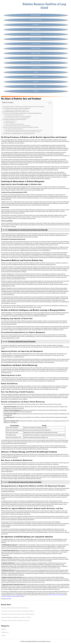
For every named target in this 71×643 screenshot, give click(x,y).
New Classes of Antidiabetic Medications (14, 128)
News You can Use (36, 62)
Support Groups (35, 53)
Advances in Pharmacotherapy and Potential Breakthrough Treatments (21, 127)
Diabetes (9, 598)
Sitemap (36, 91)
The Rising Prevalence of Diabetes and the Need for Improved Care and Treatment (23, 106)
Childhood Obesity (36, 48)
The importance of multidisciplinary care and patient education (19, 133)
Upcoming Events (35, 67)
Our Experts (35, 24)
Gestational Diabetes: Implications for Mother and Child (16, 617)
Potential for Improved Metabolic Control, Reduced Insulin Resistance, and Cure (22, 131)
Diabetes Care (5, 632)
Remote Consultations (10, 122)
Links (35, 72)
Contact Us (36, 81)
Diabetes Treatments (35, 19)
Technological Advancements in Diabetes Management (16, 108)
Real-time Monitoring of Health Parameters (14, 124)
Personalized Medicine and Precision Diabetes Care (16, 111)
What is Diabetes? (35, 15)
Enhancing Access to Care (11, 121)
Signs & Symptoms (36, 34)
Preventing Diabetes (35, 38)
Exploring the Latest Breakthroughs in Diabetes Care (16, 110)
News (35, 86)
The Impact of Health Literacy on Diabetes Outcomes (15, 620)
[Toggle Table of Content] (49, 103)
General (3, 635)
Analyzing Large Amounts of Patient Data (14, 114)
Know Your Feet (36, 43)
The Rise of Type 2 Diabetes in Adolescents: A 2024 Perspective (17, 614)
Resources (35, 57)
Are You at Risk (36, 29)
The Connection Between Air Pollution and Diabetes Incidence (17, 611)
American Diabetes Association (56, 594)
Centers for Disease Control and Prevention (12, 596)
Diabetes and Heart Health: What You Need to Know (15, 608)
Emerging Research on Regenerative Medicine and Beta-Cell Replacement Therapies (23, 130)
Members (35, 76)
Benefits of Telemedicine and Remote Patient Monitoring (17, 125)
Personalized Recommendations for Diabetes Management (18, 116)
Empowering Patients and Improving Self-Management (17, 117)
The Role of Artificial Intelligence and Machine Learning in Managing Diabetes (22, 113)
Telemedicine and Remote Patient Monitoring (14, 119)
